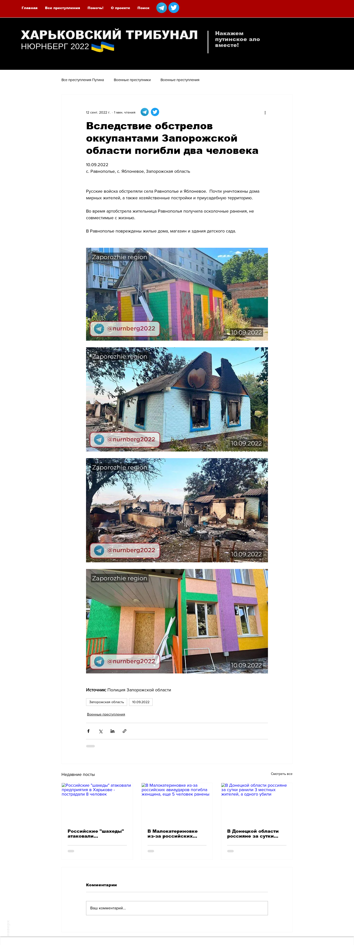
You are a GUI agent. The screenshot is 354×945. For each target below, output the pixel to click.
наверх (8, 928)
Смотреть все (282, 774)
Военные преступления (180, 80)
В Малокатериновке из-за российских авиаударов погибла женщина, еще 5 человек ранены (173, 834)
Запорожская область (106, 702)
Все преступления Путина (82, 80)
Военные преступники (132, 80)
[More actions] (265, 112)
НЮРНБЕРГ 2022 (55, 46)
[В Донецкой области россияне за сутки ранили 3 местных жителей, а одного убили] (256, 803)
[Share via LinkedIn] (112, 731)
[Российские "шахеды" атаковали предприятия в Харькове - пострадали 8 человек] (97, 803)
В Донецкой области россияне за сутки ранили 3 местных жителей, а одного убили (253, 834)
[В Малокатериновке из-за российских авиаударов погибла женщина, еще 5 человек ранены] (177, 803)
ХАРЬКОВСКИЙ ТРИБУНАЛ (109, 35)
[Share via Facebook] (88, 731)
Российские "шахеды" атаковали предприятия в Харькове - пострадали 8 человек (96, 834)
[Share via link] (124, 731)
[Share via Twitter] (100, 731)
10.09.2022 (140, 702)
